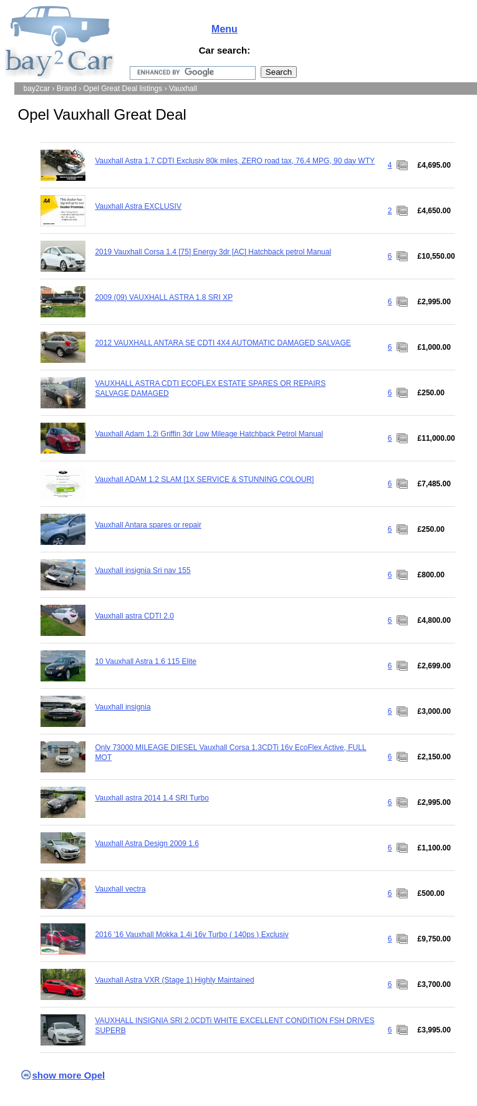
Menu (224, 29)
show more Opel (68, 1075)
